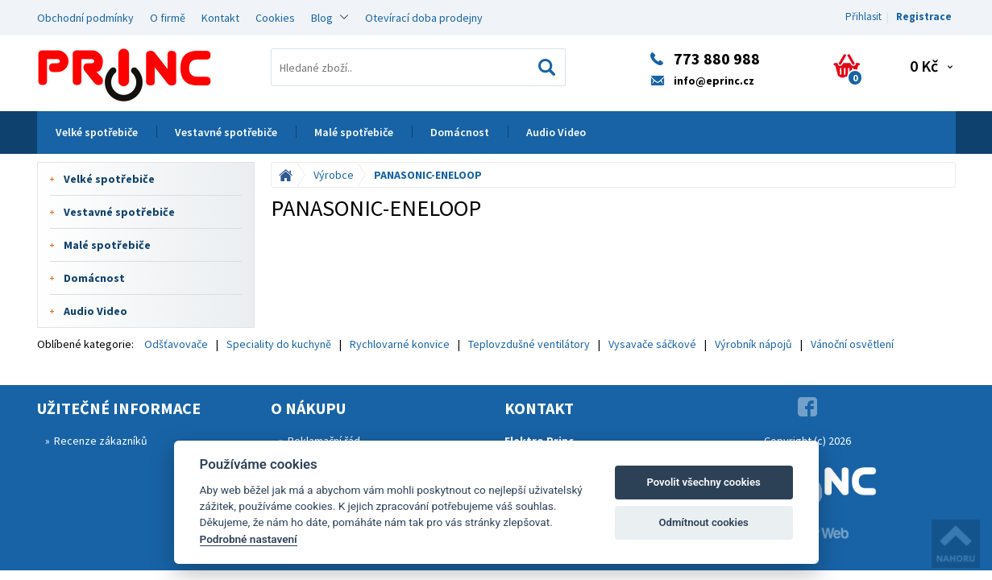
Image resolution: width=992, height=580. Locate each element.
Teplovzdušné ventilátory (529, 344)
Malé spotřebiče (353, 132)
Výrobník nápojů (753, 344)
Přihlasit (863, 16)
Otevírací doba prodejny (424, 17)
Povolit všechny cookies (703, 482)
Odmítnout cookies (703, 522)
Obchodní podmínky (85, 17)
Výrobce (333, 175)
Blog (322, 17)
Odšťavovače (176, 344)
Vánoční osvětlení (852, 344)
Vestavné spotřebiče (226, 132)
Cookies (275, 17)
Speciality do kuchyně (278, 344)
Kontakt (220, 17)
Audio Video (556, 132)
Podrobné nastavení (248, 538)
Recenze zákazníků (100, 440)
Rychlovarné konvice (400, 344)
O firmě (167, 17)
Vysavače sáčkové (652, 344)
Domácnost (459, 132)
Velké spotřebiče (97, 132)
